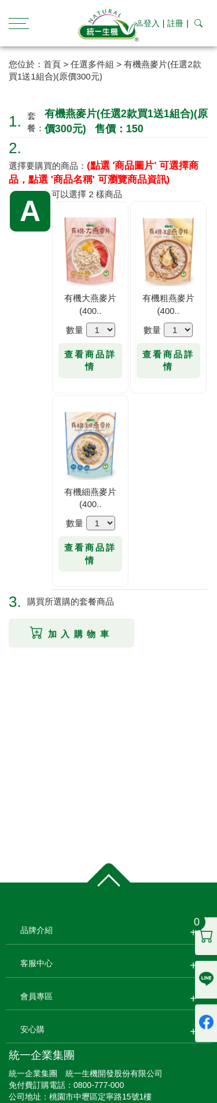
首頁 (52, 64)
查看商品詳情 (90, 360)
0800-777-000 (98, 1085)
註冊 (175, 23)
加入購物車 (71, 632)
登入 (147, 23)
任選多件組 (92, 64)
